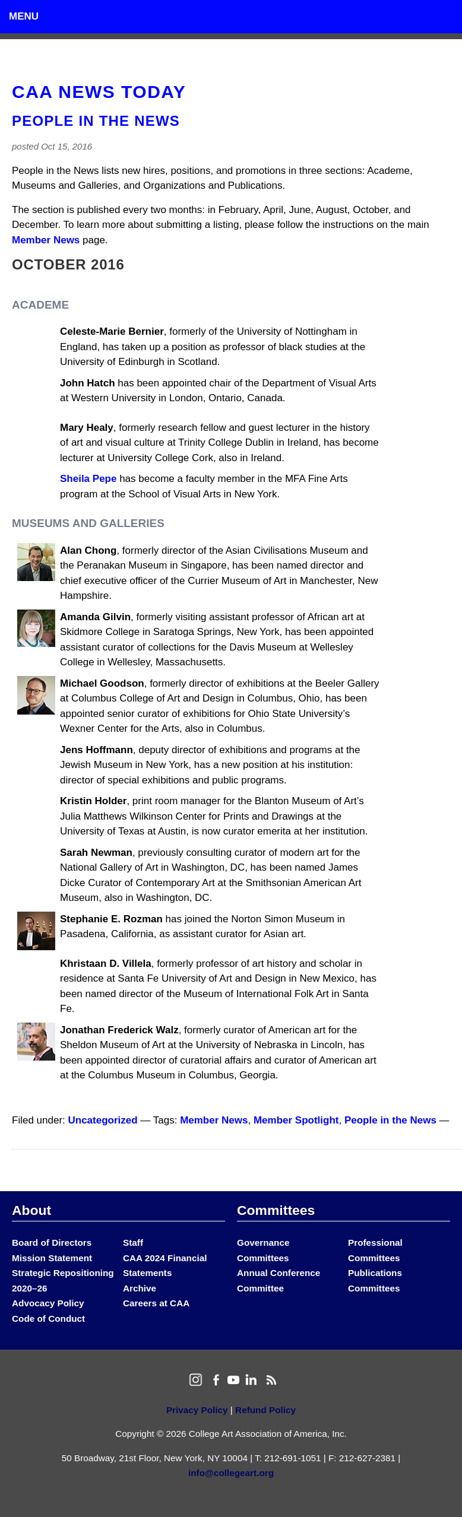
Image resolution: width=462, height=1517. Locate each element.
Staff (133, 1242)
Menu (24, 16)
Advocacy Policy (48, 1303)
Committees (276, 1210)
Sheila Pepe (88, 478)
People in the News (96, 121)
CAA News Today (99, 91)
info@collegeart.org (231, 1473)
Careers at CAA (156, 1303)
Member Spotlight (296, 1120)
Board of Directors (51, 1242)
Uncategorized (103, 1120)
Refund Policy (265, 1410)
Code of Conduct (48, 1318)
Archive (139, 1288)
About (31, 1210)
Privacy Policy (197, 1410)
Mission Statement (52, 1258)
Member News (46, 240)
